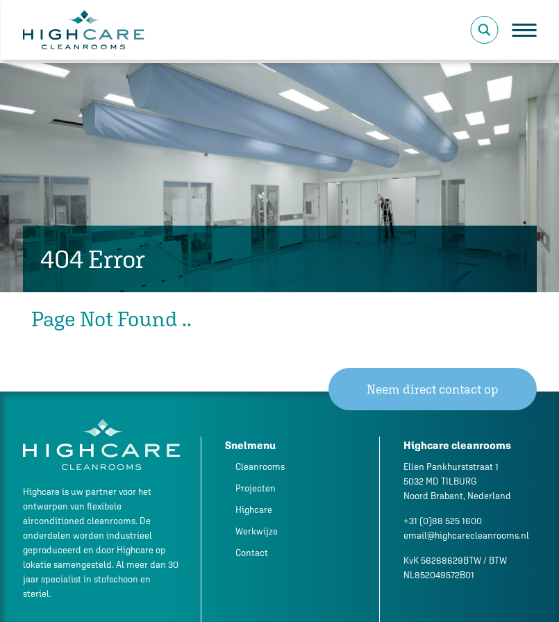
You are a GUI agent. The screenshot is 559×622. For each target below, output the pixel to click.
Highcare (253, 510)
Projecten (255, 488)
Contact (251, 553)
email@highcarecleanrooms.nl (466, 535)
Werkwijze (256, 531)
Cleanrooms (260, 467)
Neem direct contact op (433, 389)
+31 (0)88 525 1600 (442, 521)
